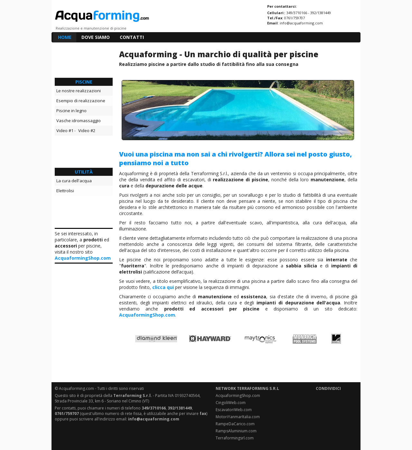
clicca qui (163, 287)
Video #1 (64, 130)
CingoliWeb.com (231, 402)
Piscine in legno (71, 110)
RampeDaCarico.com (235, 424)
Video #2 (86, 130)
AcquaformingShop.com (83, 258)
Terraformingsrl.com (235, 438)
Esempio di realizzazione (80, 101)
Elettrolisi (65, 191)
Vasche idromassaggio (78, 120)
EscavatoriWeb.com (234, 409)
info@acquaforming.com (301, 23)
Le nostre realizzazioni (78, 91)
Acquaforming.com (76, 388)
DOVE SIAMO (95, 37)
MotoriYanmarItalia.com (238, 416)
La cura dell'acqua (74, 181)
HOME (64, 37)
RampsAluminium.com (236, 431)
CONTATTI (132, 37)
